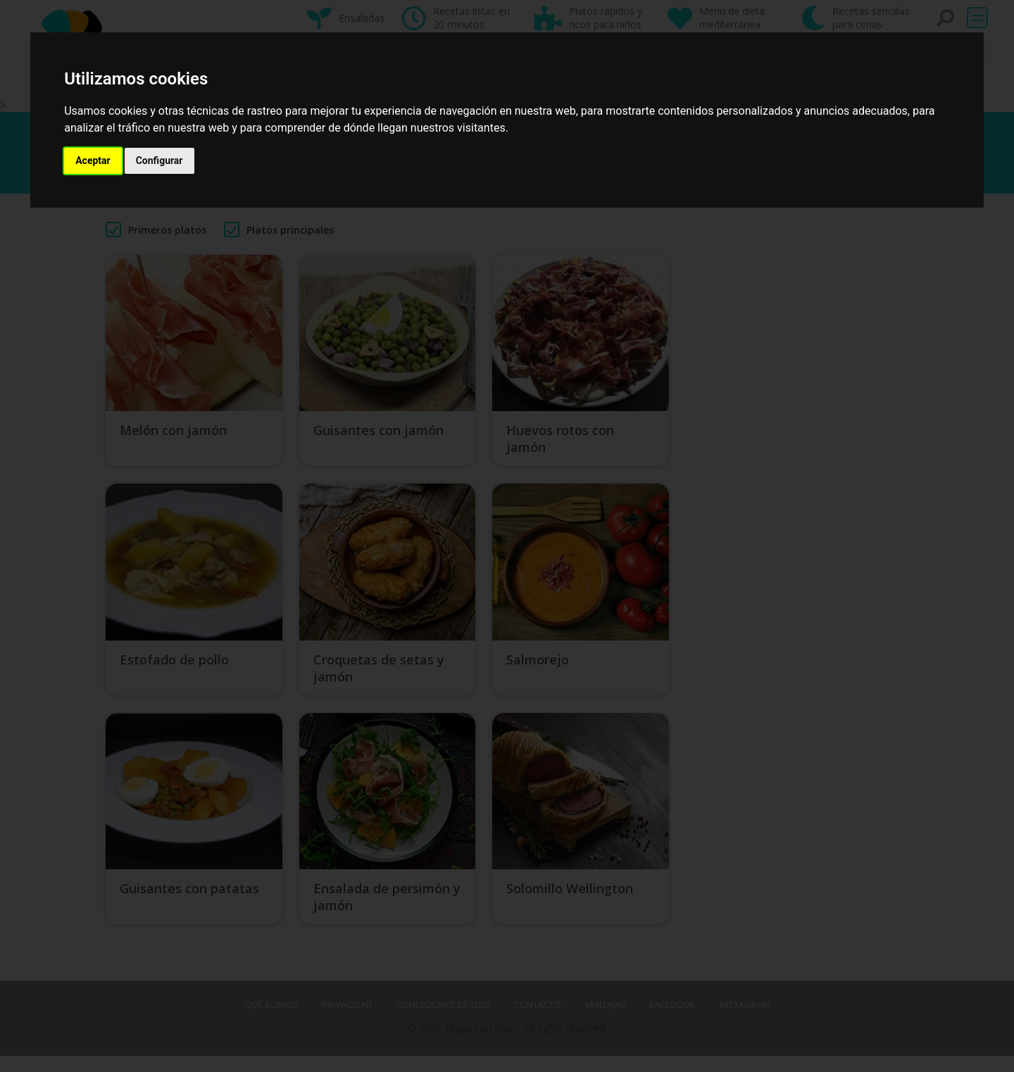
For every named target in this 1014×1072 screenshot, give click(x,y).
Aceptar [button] (93, 160)
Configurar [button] (159, 160)
